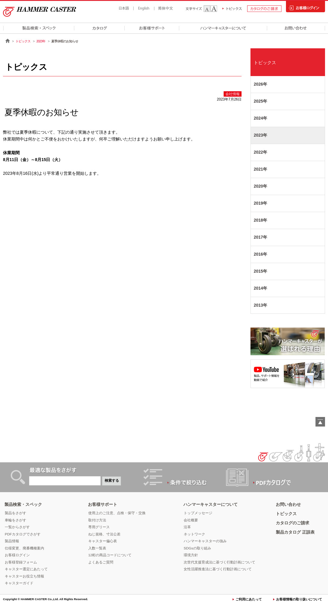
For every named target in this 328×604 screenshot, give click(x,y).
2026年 (260, 84)
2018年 (260, 220)
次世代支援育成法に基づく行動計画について (219, 562)
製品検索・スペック (23, 504)
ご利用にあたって (249, 599)
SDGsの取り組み (197, 548)
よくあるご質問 (100, 562)
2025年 (260, 101)
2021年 (260, 169)
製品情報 (12, 541)
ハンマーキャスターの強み (205, 541)
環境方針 (191, 555)
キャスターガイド (19, 583)
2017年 (260, 237)
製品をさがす (15, 513)
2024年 (260, 118)
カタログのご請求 (292, 522)
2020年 (260, 186)
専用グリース (99, 527)
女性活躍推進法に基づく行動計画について (218, 569)
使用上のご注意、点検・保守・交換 (117, 513)
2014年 (260, 288)
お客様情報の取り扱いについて (299, 599)
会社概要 (191, 520)
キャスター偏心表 (102, 541)
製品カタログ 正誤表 (295, 532)
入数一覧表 (97, 548)
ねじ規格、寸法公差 (104, 534)
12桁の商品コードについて (109, 555)
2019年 (260, 203)
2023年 (40, 41)
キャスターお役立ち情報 (24, 576)
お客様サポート (102, 504)
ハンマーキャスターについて (210, 504)
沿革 (187, 527)
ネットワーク (194, 534)
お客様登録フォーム (21, 562)
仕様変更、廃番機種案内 (24, 548)
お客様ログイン (17, 555)
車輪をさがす (15, 520)
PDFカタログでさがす (23, 534)
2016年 (260, 254)
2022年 (260, 152)
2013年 (260, 305)
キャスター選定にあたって (26, 569)
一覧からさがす (17, 527)
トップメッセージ (198, 513)
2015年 (260, 271)
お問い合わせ (288, 504)
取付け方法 (97, 520)
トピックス (23, 41)
